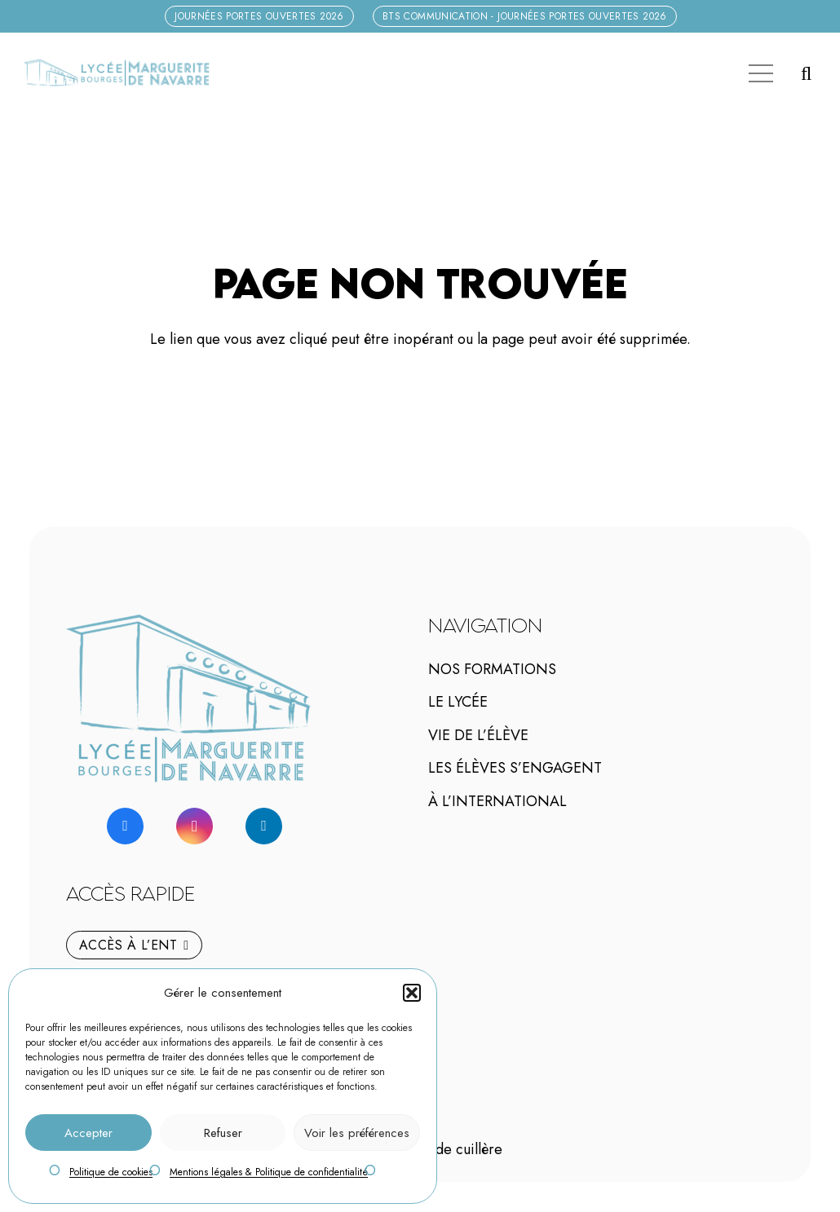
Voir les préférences (356, 1133)
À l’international (497, 801)
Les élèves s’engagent (515, 767)
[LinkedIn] (263, 826)
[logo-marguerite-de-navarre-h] (116, 73)
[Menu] (760, 73)
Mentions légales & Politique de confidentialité (269, 1172)
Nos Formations (492, 669)
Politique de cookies (111, 1172)
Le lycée (458, 701)
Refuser (223, 1133)
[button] (412, 993)
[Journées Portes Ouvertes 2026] (259, 16)
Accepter (88, 1133)
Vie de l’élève (478, 735)
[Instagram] (194, 826)
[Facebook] (125, 826)
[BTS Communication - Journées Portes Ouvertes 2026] (525, 16)
